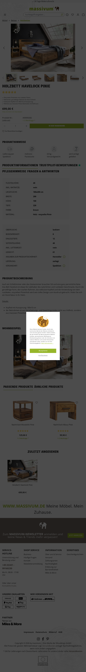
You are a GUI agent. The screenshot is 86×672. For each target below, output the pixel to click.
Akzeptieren (43, 351)
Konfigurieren (43, 355)
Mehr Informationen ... (47, 343)
